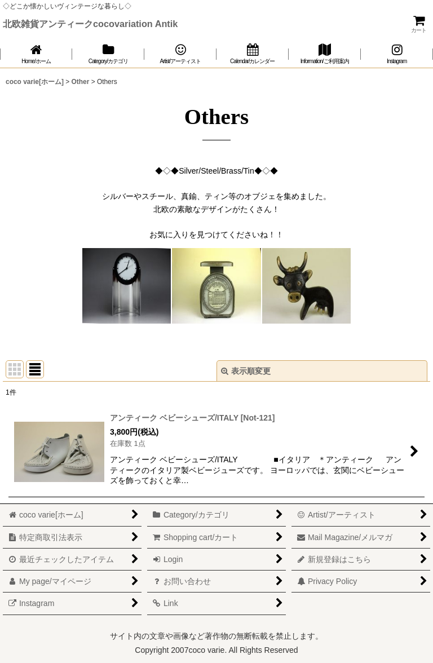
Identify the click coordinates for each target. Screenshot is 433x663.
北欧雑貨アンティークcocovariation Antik (90, 24)
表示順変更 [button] (246, 370)
